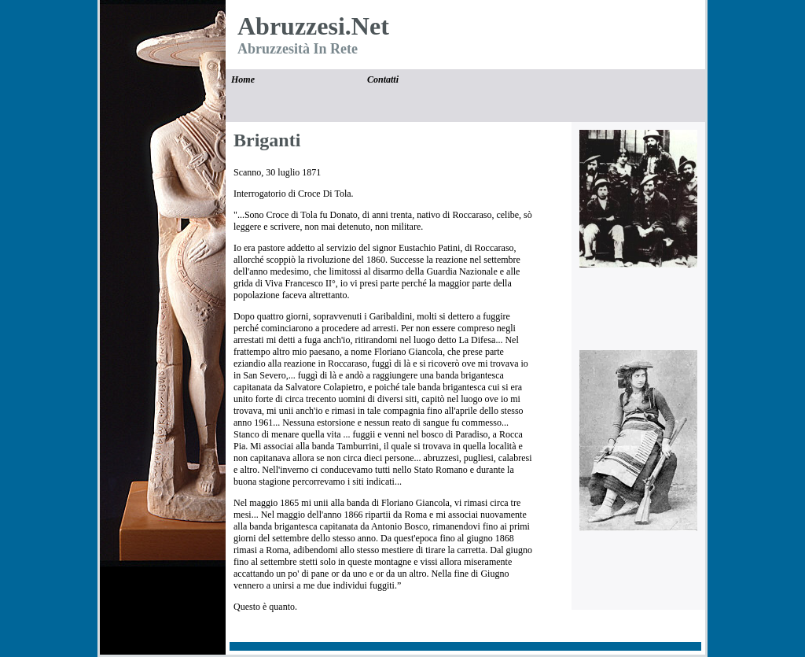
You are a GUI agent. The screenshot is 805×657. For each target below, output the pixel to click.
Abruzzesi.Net (313, 26)
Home (243, 79)
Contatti (383, 79)
